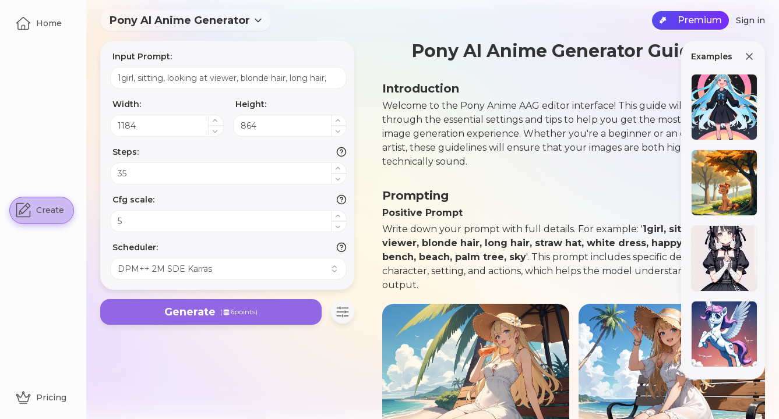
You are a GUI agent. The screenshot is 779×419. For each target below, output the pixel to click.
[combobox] (185, 20)
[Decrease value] (216, 131)
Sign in (750, 20)
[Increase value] (216, 120)
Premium (690, 20)
